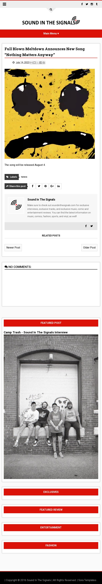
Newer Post (13, 247)
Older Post (89, 247)
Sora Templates (87, 580)
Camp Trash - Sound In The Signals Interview (36, 332)
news (24, 176)
